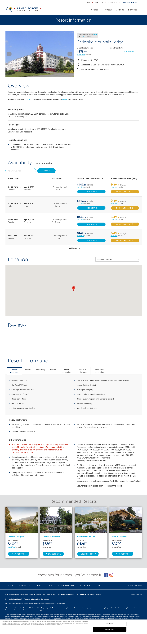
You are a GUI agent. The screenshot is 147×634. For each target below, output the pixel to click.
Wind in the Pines (119, 537)
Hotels (106, 9)
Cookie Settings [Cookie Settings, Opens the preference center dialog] (109, 623)
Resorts (92, 9)
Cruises (119, 9)
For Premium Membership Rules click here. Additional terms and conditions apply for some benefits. (35, 603)
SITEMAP (39, 586)
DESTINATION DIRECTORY (90, 586)
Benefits (133, 9)
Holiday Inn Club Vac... (87, 537)
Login (88, 3)
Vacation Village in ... (17, 537)
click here (37, 618)
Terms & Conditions (67, 594)
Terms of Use (81, 594)
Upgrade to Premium (129, 3)
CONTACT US (24, 586)
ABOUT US (9, 586)
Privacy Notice (95, 594)
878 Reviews (129, 52)
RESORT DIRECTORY (66, 586)
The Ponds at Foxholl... (52, 537)
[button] (9, 54)
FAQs (50, 586)
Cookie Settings (136, 594)
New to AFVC (112, 3)
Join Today (99, 3)
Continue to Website (109, 629)
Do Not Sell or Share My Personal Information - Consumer (27, 599)
